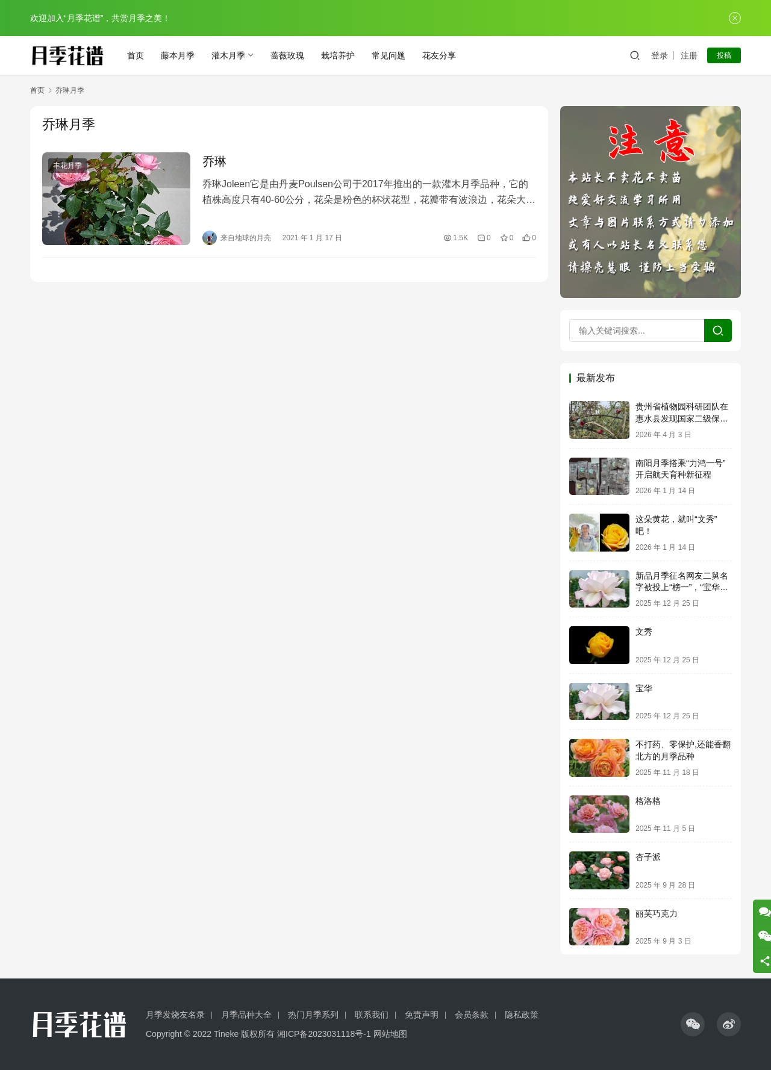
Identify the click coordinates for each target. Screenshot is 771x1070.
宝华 (643, 688)
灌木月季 (228, 55)
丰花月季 (67, 165)
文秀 (643, 631)
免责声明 (422, 1014)
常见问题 (388, 55)
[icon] (693, 1024)
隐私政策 (521, 1014)
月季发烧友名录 (175, 1014)
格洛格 (648, 801)
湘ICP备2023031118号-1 (324, 1034)
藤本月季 (178, 55)
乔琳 (214, 161)
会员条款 (472, 1014)
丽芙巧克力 (656, 913)
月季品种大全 (246, 1014)
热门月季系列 (313, 1014)
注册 (689, 55)
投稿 (724, 55)
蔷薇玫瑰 (287, 55)
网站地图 (390, 1034)
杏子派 (648, 857)
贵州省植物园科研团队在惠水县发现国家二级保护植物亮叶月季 (681, 418)
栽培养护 (338, 55)
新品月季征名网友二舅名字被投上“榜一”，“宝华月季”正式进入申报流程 (681, 587)
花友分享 (439, 55)
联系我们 (372, 1014)
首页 (135, 55)
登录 (659, 55)
